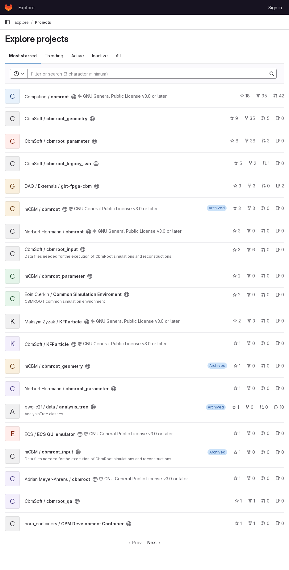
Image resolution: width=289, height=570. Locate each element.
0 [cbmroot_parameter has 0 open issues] (280, 140)
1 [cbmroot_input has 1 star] (237, 452)
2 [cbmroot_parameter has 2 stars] (236, 275)
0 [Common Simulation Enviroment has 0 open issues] (280, 294)
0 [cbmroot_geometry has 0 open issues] (280, 118)
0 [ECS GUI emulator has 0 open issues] (280, 433)
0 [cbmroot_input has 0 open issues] (280, 249)
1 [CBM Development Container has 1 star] (238, 523)
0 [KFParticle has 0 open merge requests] (265, 320)
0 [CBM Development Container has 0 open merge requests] (265, 523)
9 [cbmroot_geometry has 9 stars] (234, 118)
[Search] (144, 73)
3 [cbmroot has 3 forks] (251, 208)
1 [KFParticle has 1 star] (237, 343)
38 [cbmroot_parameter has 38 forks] (250, 140)
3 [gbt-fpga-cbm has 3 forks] (251, 185)
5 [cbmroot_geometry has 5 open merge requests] (265, 118)
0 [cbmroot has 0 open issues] (280, 208)
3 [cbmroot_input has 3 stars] (236, 249)
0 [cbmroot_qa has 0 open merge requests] (265, 500)
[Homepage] (8, 7)
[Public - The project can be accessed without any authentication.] (73, 96)
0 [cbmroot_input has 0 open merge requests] (265, 249)
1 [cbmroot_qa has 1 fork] (251, 500)
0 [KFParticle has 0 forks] (251, 343)
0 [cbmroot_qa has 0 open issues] (280, 500)
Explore (27, 7)
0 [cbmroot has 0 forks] (251, 230)
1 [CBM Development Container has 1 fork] (251, 523)
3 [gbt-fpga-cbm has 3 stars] (237, 185)
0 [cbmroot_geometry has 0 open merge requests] (265, 365)
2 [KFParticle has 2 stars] (237, 320)
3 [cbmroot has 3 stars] (237, 208)
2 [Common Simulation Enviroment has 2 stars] (236, 294)
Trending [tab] (54, 55)
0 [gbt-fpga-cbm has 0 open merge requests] (266, 185)
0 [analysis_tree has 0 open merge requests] (264, 407)
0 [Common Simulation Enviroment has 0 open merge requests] (265, 294)
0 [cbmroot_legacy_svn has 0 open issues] (280, 163)
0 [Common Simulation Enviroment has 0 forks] (251, 294)
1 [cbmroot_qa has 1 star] (238, 500)
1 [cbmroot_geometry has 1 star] (237, 365)
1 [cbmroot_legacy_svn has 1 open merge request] (266, 163)
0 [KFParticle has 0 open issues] (280, 320)
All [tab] (118, 55)
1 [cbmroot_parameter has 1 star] (237, 388)
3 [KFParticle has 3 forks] (251, 320)
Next (154, 542)
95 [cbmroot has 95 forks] (261, 95)
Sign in (275, 7)
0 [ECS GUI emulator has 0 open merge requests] (265, 433)
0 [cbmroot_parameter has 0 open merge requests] (265, 275)
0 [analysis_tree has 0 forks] (249, 407)
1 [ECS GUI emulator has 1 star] (237, 433)
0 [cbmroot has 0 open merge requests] (265, 208)
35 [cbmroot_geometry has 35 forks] (249, 118)
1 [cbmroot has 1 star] (237, 478)
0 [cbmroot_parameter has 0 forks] (251, 275)
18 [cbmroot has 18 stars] (245, 95)
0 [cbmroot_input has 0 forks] (251, 452)
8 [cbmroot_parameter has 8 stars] (234, 140)
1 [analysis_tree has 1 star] (235, 407)
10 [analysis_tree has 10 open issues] (279, 407)
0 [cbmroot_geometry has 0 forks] (251, 365)
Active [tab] (77, 55)
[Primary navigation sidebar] (7, 22)
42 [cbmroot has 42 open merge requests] (278, 95)
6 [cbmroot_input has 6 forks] (251, 249)
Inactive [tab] (100, 55)
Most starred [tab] (23, 55)
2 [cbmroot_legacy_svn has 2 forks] (252, 163)
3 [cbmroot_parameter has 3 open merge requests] (266, 140)
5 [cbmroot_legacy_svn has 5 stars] (238, 163)
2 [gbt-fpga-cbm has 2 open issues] (280, 185)
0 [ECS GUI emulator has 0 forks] (251, 433)
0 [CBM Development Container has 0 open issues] (280, 523)
